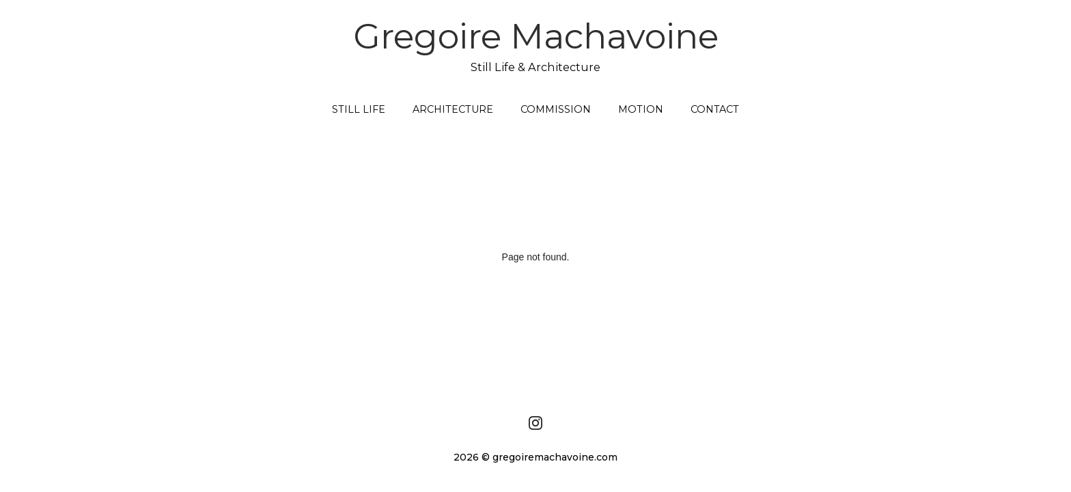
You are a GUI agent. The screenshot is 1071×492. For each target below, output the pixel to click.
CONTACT (715, 109)
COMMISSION (555, 109)
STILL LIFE (358, 109)
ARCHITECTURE (453, 109)
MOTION (640, 109)
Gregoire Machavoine (536, 45)
